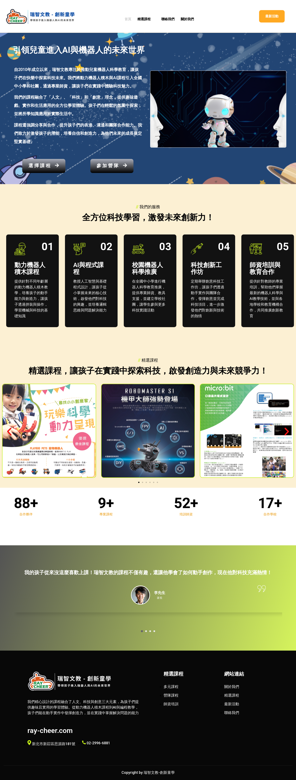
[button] (9, 431)
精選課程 (146, 19)
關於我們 (187, 19)
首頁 (128, 19)
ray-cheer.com (50, 730)
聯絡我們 (168, 19)
